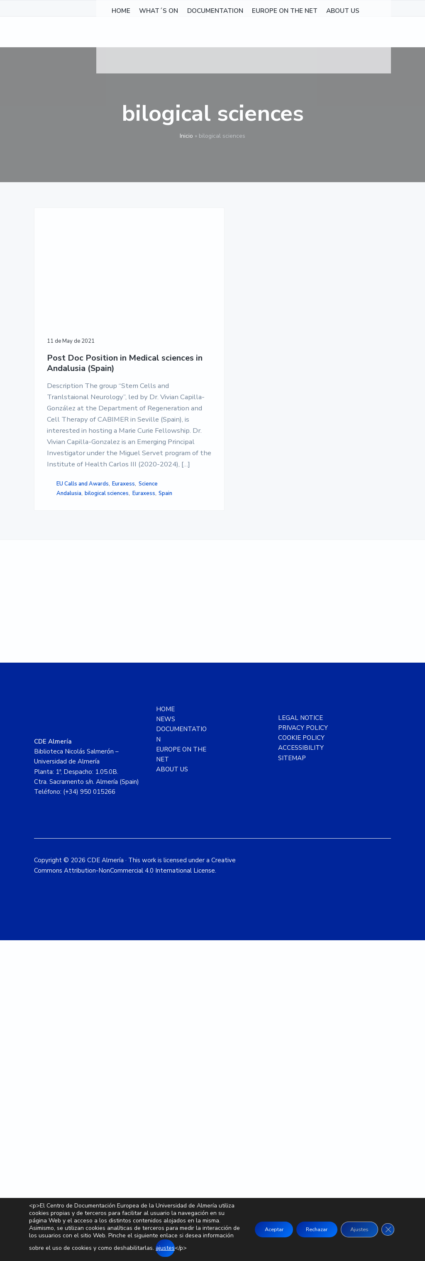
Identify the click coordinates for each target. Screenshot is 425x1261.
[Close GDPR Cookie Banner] (386, 1225)
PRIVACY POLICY (303, 1048)
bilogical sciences (70, 798)
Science (86, 779)
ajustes (141, 1248)
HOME (165, 1029)
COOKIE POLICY (301, 1058)
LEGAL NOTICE (300, 1038)
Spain (81, 807)
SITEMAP (292, 1078)
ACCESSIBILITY (301, 1068)
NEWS (165, 1039)
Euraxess (62, 779)
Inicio (186, 136)
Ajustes (354, 1225)
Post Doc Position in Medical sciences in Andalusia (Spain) (67, 315)
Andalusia (68, 789)
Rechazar (303, 1225)
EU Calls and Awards (63, 767)
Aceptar (251, 1225)
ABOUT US (172, 1090)
